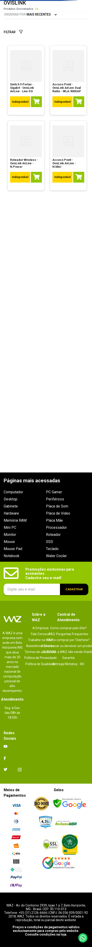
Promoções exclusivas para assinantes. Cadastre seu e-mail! (50, 573)
